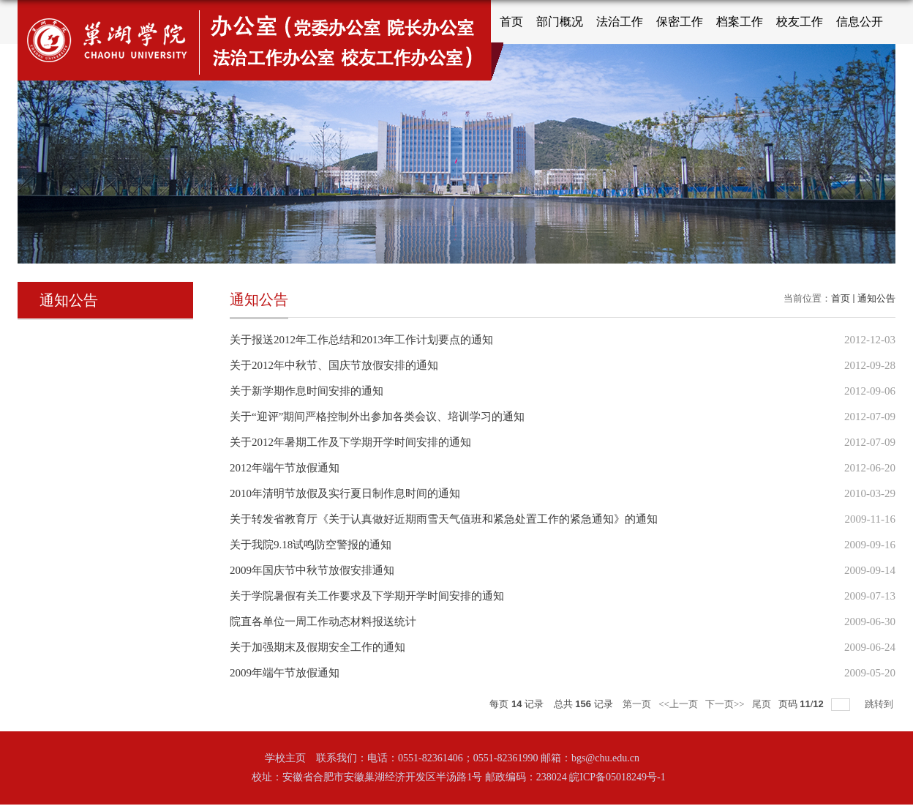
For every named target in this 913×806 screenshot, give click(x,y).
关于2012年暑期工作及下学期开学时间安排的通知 (350, 442)
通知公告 (876, 298)
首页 (511, 21)
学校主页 (285, 758)
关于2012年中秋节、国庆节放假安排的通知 (334, 365)
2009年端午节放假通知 (284, 673)
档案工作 (739, 21)
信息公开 (859, 21)
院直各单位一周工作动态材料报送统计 (323, 621)
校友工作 (799, 21)
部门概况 (559, 21)
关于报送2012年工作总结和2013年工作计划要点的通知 (361, 340)
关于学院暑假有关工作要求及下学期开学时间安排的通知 (367, 596)
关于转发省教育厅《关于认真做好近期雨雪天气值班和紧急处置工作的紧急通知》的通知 (444, 519)
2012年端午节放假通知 (284, 468)
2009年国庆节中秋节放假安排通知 (312, 570)
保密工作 (679, 21)
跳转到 (880, 703)
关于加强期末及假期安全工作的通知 (317, 647)
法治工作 (619, 21)
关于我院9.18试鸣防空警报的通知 (310, 545)
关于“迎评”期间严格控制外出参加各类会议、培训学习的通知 (377, 416)
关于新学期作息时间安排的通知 (306, 391)
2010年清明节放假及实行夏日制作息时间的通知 (345, 493)
